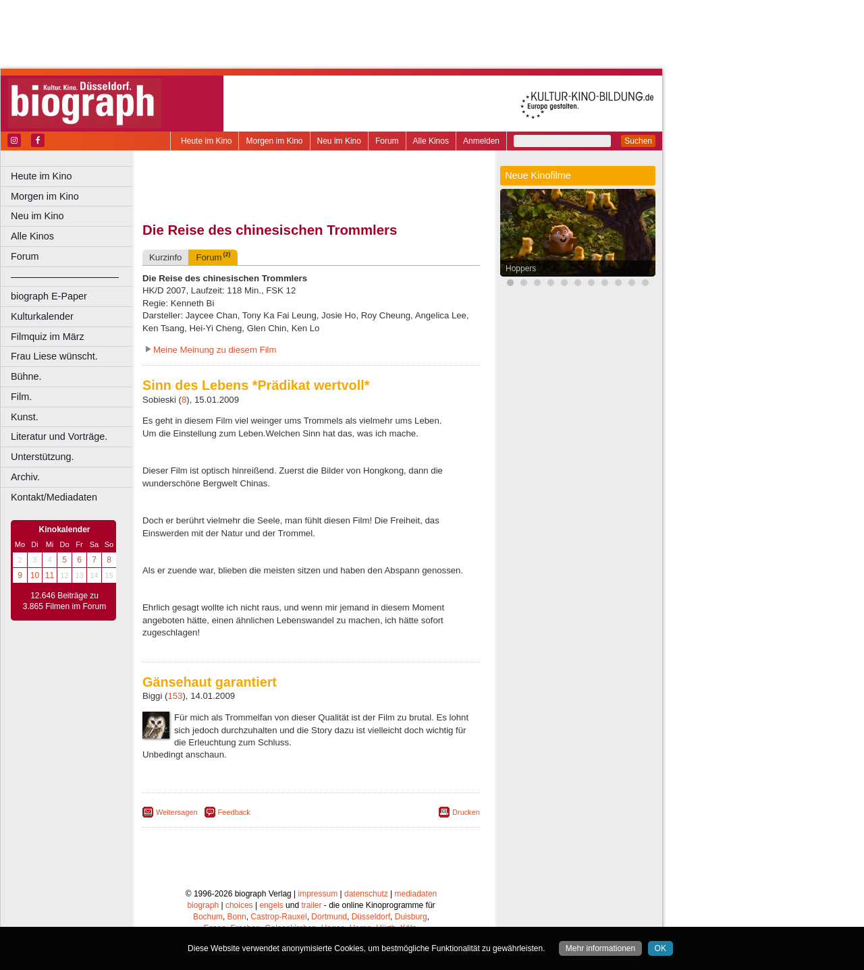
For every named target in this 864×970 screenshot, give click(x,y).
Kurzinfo (165, 257)
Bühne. (26, 376)
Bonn (236, 916)
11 (49, 575)
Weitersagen (177, 812)
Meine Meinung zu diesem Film (215, 350)
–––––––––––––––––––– (65, 276)
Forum (387, 141)
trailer (311, 905)
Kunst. (24, 416)
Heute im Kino (206, 141)
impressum (318, 893)
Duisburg (411, 916)
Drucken (466, 812)
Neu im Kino (339, 141)
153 (174, 696)
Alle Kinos (431, 141)
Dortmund (329, 916)
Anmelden (481, 141)
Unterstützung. (42, 456)
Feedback (234, 812)
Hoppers (521, 268)
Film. (21, 396)
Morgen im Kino (274, 141)
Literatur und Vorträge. (59, 436)
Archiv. (25, 477)
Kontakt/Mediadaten (54, 497)
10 (34, 575)
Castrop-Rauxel (278, 916)
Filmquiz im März (47, 336)
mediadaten (416, 893)
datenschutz (366, 893)
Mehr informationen (600, 948)
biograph (203, 905)
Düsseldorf (371, 916)
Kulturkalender (42, 316)
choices (239, 905)
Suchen (638, 141)
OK (660, 948)
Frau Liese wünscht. (54, 356)
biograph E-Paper (49, 296)
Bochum (208, 916)
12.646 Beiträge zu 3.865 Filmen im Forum (64, 601)
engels (271, 905)
